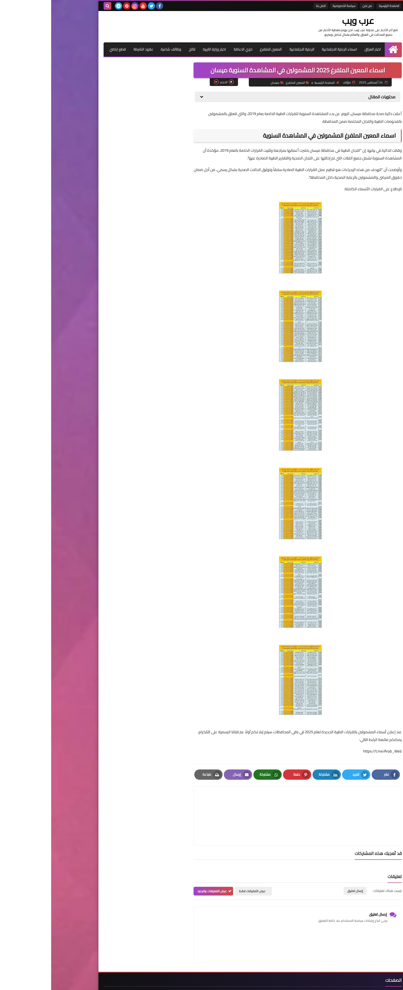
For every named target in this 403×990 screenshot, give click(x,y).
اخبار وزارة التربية (162, 49)
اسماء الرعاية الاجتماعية (288, 49)
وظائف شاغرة (119, 49)
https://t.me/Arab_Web (331, 751)
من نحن (316, 6)
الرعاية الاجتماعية (250, 49)
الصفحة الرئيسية (338, 6)
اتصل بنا (269, 6)
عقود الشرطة (91, 49)
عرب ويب (313, 20)
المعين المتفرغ (219, 49)
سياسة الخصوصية (292, 6)
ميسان (225, 82)
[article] (197, 803)
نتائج (140, 49)
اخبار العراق (322, 49)
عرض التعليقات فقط (201, 866)
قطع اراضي (65, 49)
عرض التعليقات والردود (161, 866)
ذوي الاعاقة (191, 49)
